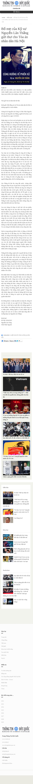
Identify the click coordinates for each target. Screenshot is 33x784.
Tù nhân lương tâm (6, 670)
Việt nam (9, 17)
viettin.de (16, 8)
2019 (2, 722)
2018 (2, 719)
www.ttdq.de (5, 742)
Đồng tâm (3, 673)
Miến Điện (4, 682)
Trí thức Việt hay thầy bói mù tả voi (13, 374)
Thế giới (3, 646)
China (2, 688)
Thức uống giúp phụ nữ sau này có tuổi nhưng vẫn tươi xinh (22, 551)
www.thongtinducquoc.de (8, 745)
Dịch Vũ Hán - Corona (7, 679)
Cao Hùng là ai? (18, 518)
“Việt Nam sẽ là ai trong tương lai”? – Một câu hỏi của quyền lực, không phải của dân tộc (15, 395)
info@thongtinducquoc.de (8, 754)
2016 (2, 713)
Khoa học (5, 530)
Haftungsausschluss (7, 763)
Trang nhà (3, 637)
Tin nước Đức (5, 652)
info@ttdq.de (5, 751)
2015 (2, 710)
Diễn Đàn (5, 487)
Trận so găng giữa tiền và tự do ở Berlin (15, 477)
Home (3, 17)
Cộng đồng (4, 640)
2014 (2, 707)
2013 (2, 704)
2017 (2, 716)
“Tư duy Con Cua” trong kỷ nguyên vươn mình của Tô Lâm (21, 512)
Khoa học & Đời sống (7, 649)
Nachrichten (6, 570)
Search (3, 658)
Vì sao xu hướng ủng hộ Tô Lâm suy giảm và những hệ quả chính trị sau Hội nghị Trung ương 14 (16, 417)
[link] (3, 87)
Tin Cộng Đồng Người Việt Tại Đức (11, 676)
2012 (2, 701)
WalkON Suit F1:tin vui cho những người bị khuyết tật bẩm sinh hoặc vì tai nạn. (21, 559)
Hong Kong (4, 685)
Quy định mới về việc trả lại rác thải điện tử (16, 438)
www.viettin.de (6, 739)
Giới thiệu (4, 760)
